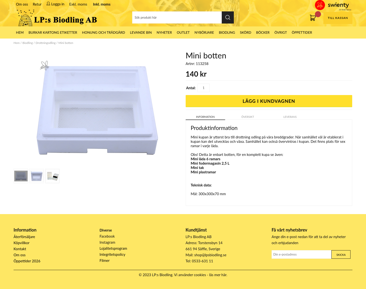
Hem (17, 43)
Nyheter (164, 32)
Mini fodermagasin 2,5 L (210, 163)
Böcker (263, 32)
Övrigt (280, 32)
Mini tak (197, 167)
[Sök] (183, 17)
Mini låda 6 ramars (206, 159)
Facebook (107, 236)
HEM (20, 32)
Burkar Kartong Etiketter (53, 32)
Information (205, 116)
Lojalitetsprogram (113, 248)
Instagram (107, 242)
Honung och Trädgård (103, 32)
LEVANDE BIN (141, 32)
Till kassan (338, 18)
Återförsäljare (24, 236)
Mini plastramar (203, 172)
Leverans (290, 116)
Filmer (104, 260)
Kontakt (20, 249)
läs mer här (217, 275)
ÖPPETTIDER (302, 32)
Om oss (22, 4)
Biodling (227, 32)
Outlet (183, 32)
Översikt (247, 116)
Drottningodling (46, 43)
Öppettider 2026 (27, 261)
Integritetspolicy (112, 254)
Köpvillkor (22, 243)
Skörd (245, 32)
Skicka (341, 254)
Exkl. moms (78, 4)
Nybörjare (204, 32)
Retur (37, 4)
